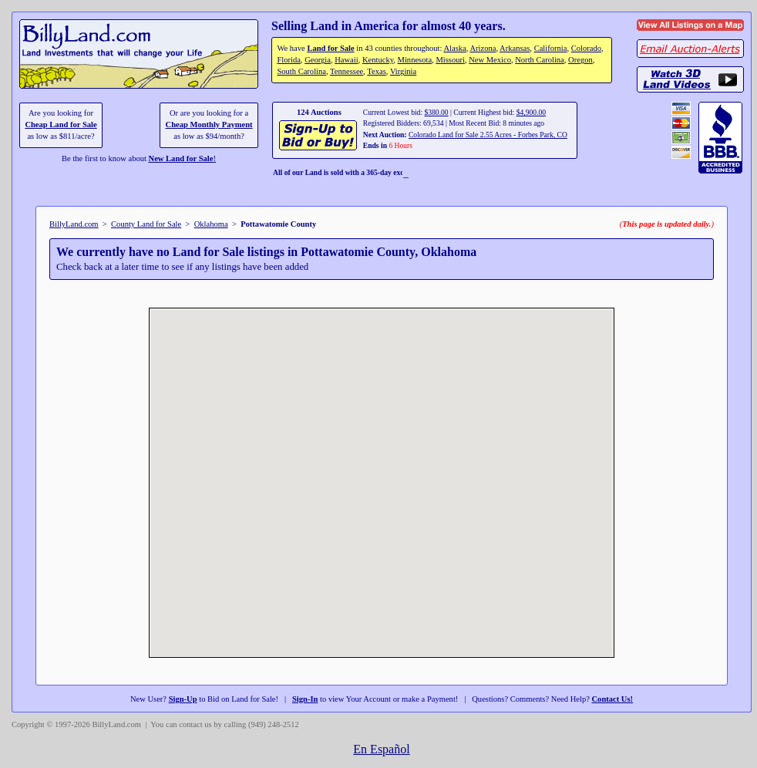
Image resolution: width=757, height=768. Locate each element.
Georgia (317, 60)
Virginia (403, 71)
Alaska (454, 48)
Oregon (580, 60)
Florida (288, 60)
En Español (381, 749)
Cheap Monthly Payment (209, 124)
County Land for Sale (146, 224)
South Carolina (301, 71)
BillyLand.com (74, 224)
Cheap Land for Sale (60, 124)
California (550, 48)
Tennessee (346, 71)
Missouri (450, 60)
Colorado (586, 48)
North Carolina (539, 60)
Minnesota (415, 60)
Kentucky (377, 60)
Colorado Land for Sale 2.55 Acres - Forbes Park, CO (488, 134)
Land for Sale (330, 48)
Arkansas (515, 48)
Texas (376, 71)
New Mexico (490, 60)
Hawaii (346, 60)
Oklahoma (211, 224)
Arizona (482, 48)
